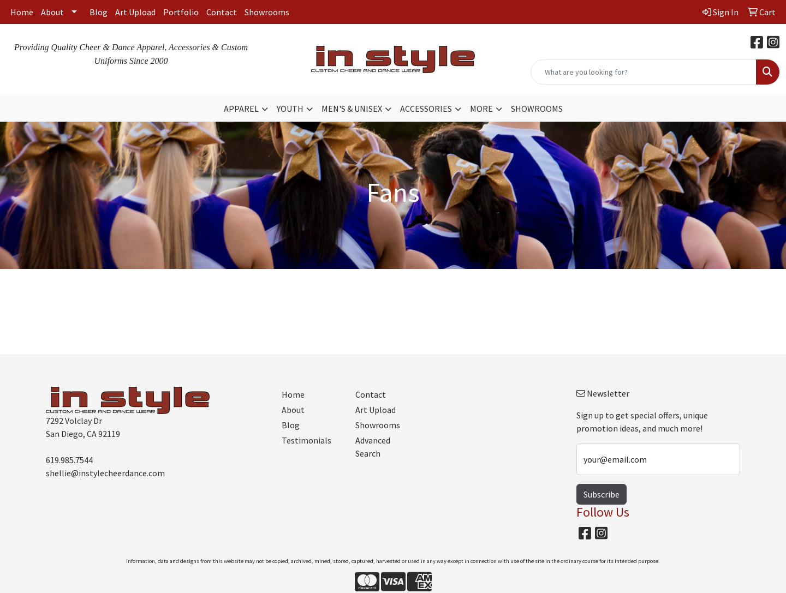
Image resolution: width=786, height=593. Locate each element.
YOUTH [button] (290, 108)
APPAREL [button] (241, 108)
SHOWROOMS (537, 108)
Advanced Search (372, 447)
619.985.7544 (69, 459)
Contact (221, 12)
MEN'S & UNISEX (351, 108)
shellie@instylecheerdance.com (105, 473)
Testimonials (306, 440)
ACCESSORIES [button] (426, 108)
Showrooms (267, 12)
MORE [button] (481, 108)
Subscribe (601, 494)
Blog (99, 12)
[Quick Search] (644, 72)
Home (21, 12)
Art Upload (135, 12)
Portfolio (181, 12)
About (52, 12)
